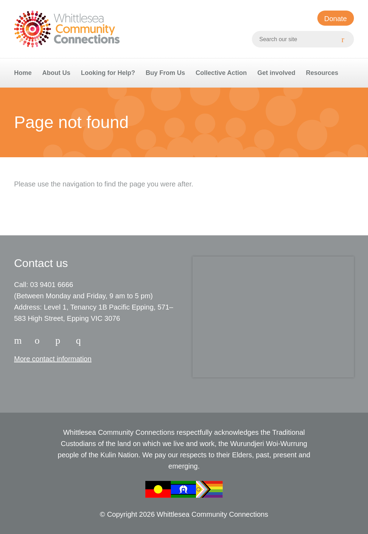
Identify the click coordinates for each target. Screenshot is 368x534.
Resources (322, 72)
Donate (335, 19)
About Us (56, 72)
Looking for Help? (108, 72)
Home (23, 72)
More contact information (52, 359)
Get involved (276, 72)
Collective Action (221, 72)
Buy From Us (165, 72)
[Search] (346, 39)
